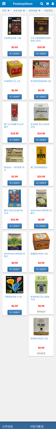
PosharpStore (23, 3)
